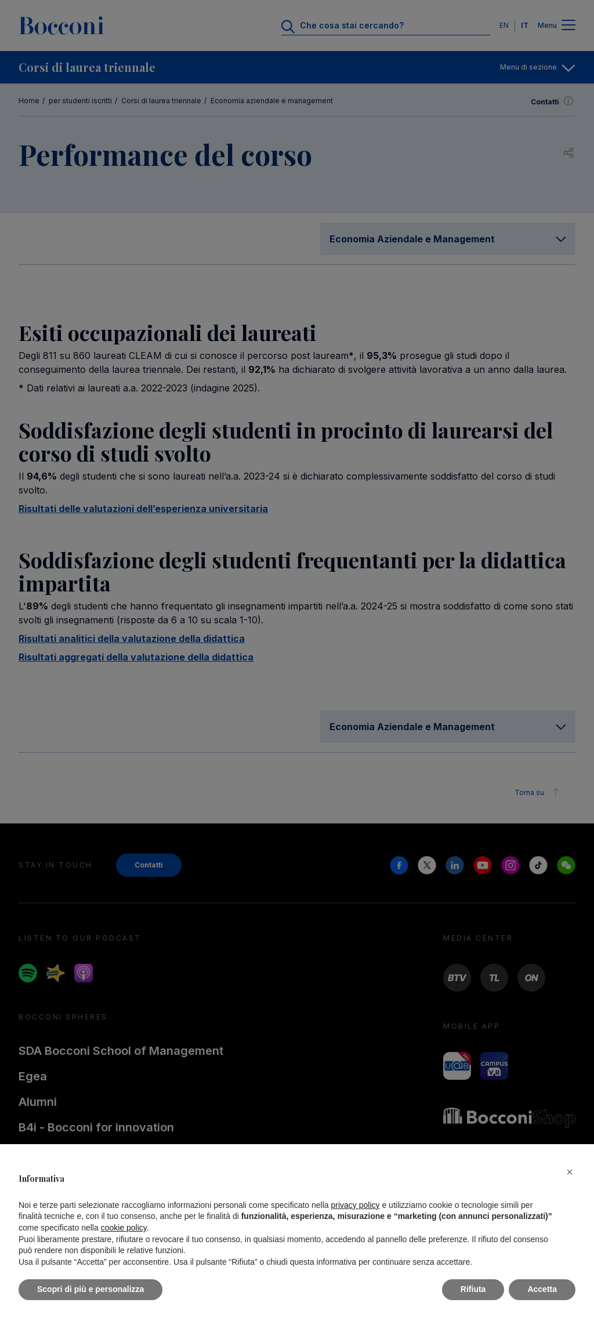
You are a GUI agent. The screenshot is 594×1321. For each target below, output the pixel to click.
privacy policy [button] (355, 1205)
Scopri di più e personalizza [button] (90, 1289)
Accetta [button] (542, 1289)
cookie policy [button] (124, 1227)
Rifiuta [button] (473, 1289)
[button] (569, 1172)
